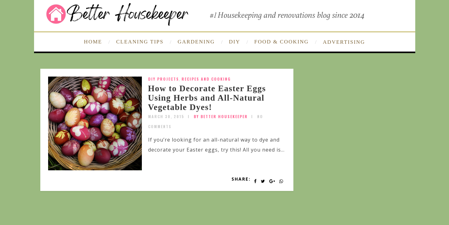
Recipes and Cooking (206, 79)
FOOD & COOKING (281, 42)
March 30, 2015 (166, 116)
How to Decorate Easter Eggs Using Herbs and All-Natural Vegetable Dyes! (207, 98)
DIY (234, 42)
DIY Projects (163, 79)
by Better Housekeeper (221, 116)
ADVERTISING (344, 42)
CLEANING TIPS (140, 42)
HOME (93, 42)
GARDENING (196, 42)
